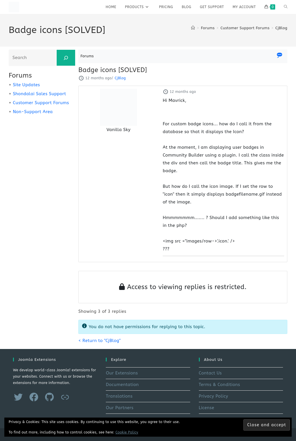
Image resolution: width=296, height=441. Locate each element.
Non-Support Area (33, 111)
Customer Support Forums (41, 102)
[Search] (65, 57)
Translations (119, 396)
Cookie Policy (127, 432)
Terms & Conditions (219, 384)
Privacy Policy (213, 396)
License (206, 407)
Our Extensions (122, 373)
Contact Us (210, 373)
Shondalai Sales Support (39, 93)
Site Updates (26, 84)
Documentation (122, 384)
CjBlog (281, 28)
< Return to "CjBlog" (99, 340)
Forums (87, 56)
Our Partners (119, 407)
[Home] (193, 28)
